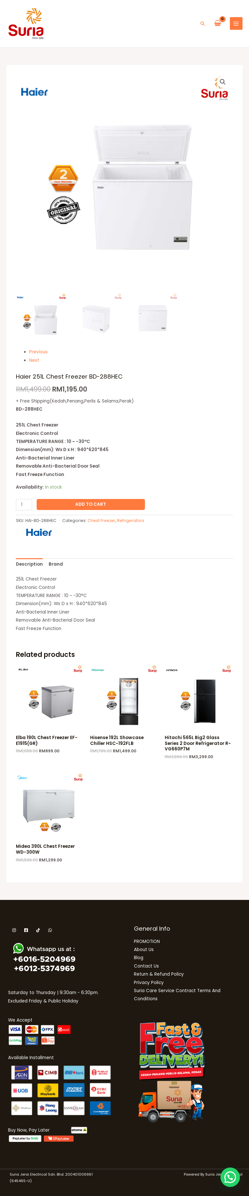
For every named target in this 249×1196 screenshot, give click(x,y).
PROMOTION (147, 941)
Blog (138, 958)
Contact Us (146, 966)
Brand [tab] (56, 564)
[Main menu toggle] (236, 23)
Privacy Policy (149, 983)
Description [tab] (29, 564)
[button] (203, 24)
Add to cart (90, 504)
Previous (38, 352)
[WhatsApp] (50, 930)
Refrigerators (130, 520)
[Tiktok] (38, 930)
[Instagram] (14, 930)
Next (34, 360)
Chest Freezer (101, 520)
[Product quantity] (24, 504)
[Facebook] (26, 930)
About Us (144, 950)
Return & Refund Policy (159, 974)
